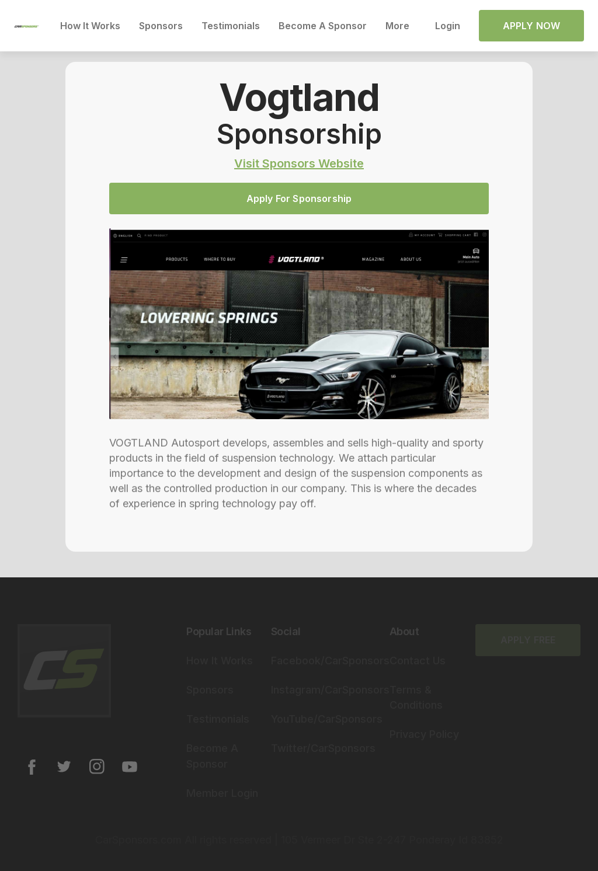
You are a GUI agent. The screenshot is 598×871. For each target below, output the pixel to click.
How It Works (90, 26)
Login (447, 26)
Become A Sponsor (323, 26)
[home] (26, 25)
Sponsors (161, 26)
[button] (401, 26)
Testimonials (230, 26)
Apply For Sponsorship (299, 198)
